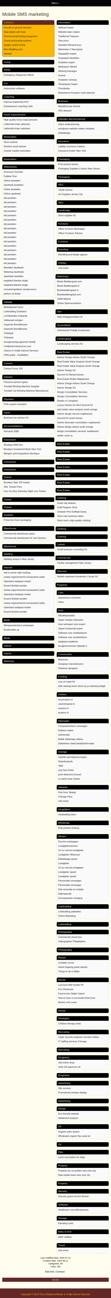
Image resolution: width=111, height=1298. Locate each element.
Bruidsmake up (11, 629)
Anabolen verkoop (67, 80)
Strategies (63, 1018)
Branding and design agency (73, 254)
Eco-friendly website (68, 1114)
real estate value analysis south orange (77, 409)
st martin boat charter (69, 779)
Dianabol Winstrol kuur (69, 45)
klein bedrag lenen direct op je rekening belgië (81, 686)
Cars (60, 592)
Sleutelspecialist (66, 615)
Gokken (62, 694)
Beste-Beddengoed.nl (68, 286)
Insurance (63, 141)
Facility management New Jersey (74, 563)
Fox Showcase (65, 989)
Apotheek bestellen (13, 185)
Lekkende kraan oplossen (17, 124)
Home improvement (14, 114)
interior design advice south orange (75, 427)
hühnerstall (63, 735)
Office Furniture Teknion (70, 233)
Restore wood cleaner (15, 146)
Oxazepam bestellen (68, 58)
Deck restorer (11, 142)
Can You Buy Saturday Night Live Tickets (25, 491)
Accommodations (13, 426)
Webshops (63, 276)
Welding (8, 554)
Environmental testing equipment (20, 36)
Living (7, 62)
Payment (8, 399)
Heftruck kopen (66, 27)
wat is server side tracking (17, 572)
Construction (65, 654)
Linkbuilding (64, 906)
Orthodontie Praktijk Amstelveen (73, 330)
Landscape (64, 210)
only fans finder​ (66, 770)
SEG (60, 184)
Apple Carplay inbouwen (70, 620)
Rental (61, 979)
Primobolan (64, 88)
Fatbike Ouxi (10, 176)
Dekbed (8, 53)
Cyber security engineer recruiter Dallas (78, 1037)
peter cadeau (65, 1237)
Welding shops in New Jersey (19, 559)
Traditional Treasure (68, 36)
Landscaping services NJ (70, 344)
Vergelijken (64, 809)
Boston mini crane (67, 1002)
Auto (60, 610)
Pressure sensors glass (16, 382)
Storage (62, 1218)
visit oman (63, 268)
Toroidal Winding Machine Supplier (21, 386)
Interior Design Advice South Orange (76, 357)
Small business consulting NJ (72, 549)
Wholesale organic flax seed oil (74, 1136)
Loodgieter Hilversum (69, 854)
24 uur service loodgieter (71, 850)
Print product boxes (68, 164)
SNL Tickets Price (13, 487)
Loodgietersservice (68, 846)
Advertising (64, 1083)
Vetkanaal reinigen (13, 320)
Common (9, 22)
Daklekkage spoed (67, 859)
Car (6, 83)
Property (62, 1165)
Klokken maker (66, 730)
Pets (60, 1152)
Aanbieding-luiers (67, 814)
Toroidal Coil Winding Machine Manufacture (26, 391)
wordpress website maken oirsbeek (76, 128)
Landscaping (64, 338)
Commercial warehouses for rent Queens (25, 538)
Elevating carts (65, 1223)
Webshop (9, 661)
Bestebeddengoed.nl (67, 290)
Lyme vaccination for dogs (71, 1157)
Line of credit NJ (66, 682)
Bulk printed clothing (68, 828)
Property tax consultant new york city (77, 1170)
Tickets (7, 477)
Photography (65, 932)
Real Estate (63, 352)
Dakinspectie (64, 894)
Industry (8, 377)
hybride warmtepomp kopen (72, 757)
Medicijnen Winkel (67, 67)
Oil (59, 1126)
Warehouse (10, 528)
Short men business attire (70, 516)
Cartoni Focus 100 (13, 368)
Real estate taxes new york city (74, 1175)
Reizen (62, 957)
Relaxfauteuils (65, 761)
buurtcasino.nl (65, 699)
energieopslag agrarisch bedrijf (19, 342)
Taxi (59, 311)
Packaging (64, 159)
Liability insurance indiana (71, 146)
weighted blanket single (16, 280)
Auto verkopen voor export (71, 624)
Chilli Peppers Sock (67, 507)
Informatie (63, 721)
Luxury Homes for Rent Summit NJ (75, 405)
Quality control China (14, 45)
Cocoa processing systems (17, 40)
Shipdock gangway (68, 668)
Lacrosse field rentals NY (71, 985)
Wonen (62, 836)
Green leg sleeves (66, 503)
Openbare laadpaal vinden (17, 581)
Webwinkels (10, 166)
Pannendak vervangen (69, 880)
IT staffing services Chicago (72, 1041)
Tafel (60, 766)
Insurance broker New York (72, 151)
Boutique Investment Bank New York (22, 449)
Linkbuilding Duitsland (15, 311)
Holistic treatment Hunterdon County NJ (77, 576)
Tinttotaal (8, 333)
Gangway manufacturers (70, 664)
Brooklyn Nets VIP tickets (17, 482)
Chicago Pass (65, 796)
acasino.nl (63, 708)
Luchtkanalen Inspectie (15, 316)
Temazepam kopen (68, 84)
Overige (62, 752)
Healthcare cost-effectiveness (73, 1210)
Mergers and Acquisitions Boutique (21, 453)
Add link (49, 1271)
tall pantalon (10, 198)
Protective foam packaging (17, 520)
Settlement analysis (68, 1118)
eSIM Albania (64, 299)
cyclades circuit (66, 963)
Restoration (10, 136)
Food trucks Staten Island (71, 993)
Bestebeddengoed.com (69, 294)
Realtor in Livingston (67, 401)
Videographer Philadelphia (71, 941)
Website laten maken (69, 32)
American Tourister (13, 172)
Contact (60, 1271)
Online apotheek (12, 193)
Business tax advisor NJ (16, 417)
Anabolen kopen (66, 62)
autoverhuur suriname (69, 597)
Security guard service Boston (73, 1196)
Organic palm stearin (69, 1131)
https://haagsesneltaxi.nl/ (69, 317)
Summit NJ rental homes (69, 418)
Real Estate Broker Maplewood (73, 379)
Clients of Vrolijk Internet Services (21, 350)
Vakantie (63, 787)
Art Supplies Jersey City (70, 194)
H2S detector (65, 110)
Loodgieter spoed (67, 872)
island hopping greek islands (72, 967)
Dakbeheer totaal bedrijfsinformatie (76, 743)
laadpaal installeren (68, 641)
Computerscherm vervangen (72, 726)
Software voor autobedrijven (72, 633)
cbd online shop (66, 1062)
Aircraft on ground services (17, 27)
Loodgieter (63, 863)
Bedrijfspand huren (13, 307)
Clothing (61, 498)
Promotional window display (72, 1092)
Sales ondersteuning (68, 124)
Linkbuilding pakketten (69, 911)
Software (63, 1204)
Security (62, 1191)
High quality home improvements (20, 120)
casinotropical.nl (66, 704)
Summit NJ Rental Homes (70, 374)
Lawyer (61, 544)
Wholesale (64, 823)
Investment (10, 439)
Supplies (8, 515)
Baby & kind (64, 1231)
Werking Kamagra (67, 71)
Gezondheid (63, 325)
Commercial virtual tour (70, 937)
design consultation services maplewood (77, 431)
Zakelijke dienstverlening (71, 119)
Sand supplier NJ (67, 215)
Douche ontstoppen (68, 841)
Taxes (7, 412)
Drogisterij (63, 1057)
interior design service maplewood (74, 414)
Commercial (63, 557)
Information (64, 22)
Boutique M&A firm (13, 445)
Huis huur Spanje (67, 792)
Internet (8, 567)
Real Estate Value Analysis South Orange (78, 361)
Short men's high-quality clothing (73, 520)
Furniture (63, 223)
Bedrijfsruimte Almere (69, 106)
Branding (63, 249)
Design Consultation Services (72, 392)
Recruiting (63, 1032)
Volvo (61, 602)
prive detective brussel (69, 774)
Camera (8, 363)
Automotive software (14, 88)
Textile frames (65, 190)
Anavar (62, 75)
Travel (61, 1245)
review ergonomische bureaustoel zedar (24, 577)
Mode (7, 620)
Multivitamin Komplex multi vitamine (76, 93)
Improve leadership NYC (16, 102)
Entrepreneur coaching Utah (18, 106)
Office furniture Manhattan (71, 229)
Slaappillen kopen (67, 53)
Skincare (62, 571)
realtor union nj (64, 435)
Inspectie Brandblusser (15, 324)
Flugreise (62, 585)
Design (62, 1108)
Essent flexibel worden (15, 585)
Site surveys (64, 1088)
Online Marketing (67, 916)
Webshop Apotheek (14, 272)
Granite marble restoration (17, 151)
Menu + (55, 3)
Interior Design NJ (66, 370)
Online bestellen (12, 180)
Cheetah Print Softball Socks (72, 512)
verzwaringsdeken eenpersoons (20, 289)
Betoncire (63, 659)
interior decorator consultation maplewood (78, 422)
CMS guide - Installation (16, 355)
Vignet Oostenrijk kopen (70, 628)
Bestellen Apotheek (14, 267)
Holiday (62, 263)
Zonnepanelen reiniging (70, 898)
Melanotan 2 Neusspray (70, 49)
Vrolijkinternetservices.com (17, 346)
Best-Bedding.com (13, 49)
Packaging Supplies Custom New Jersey (79, 168)
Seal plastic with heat (14, 32)
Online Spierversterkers (69, 303)
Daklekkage (64, 133)
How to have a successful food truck (76, 998)
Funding (62, 676)
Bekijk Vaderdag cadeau (70, 739)
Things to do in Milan (69, 971)
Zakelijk (8, 302)
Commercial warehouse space (19, 533)
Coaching (9, 96)
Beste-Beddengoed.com (69, 281)
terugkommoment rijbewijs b (72, 646)
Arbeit (7, 69)
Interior (7, 645)
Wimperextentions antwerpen (19, 625)
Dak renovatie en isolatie (71, 889)
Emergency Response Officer (19, 75)
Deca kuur (63, 40)
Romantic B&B (11, 431)
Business (63, 101)
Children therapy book (69, 1023)
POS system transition (15, 404)
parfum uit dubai (12, 293)
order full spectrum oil (69, 1067)
